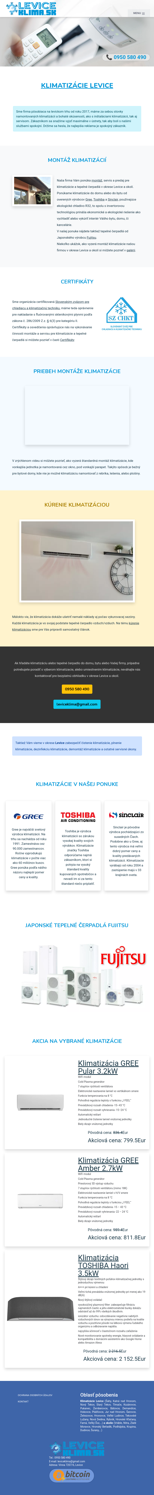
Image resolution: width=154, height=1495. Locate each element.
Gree (88, 199)
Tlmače (117, 1404)
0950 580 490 (77, 689)
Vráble (118, 1422)
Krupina (131, 1426)
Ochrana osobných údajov (35, 1395)
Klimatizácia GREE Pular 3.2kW (108, 1067)
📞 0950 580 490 (126, 57)
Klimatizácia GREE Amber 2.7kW (108, 1164)
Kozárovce (129, 1404)
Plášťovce (97, 1411)
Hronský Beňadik (102, 1426)
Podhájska (119, 1426)
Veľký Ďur (93, 1422)
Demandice (129, 1408)
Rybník (110, 1419)
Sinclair (113, 199)
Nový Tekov (87, 1404)
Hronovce (99, 1415)
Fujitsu (91, 237)
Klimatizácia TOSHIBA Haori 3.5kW (103, 1265)
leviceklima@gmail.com (77, 704)
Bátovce (115, 1408)
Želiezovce (86, 1415)
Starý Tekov (103, 1404)
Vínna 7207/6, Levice (70, 1464)
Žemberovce (100, 1408)
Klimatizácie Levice (77, 85)
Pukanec (85, 1408)
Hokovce (85, 1411)
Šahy (108, 1401)
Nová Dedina (97, 1419)
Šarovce (131, 1411)
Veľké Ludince (115, 1415)
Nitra (126, 1422)
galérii (131, 250)
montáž (97, 180)
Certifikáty (67, 340)
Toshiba (98, 199)
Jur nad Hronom (115, 1411)
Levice (100, 1401)
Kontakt (23, 1401)
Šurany (95, 1430)
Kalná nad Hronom (124, 1401)
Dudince (85, 1430)
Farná (83, 1422)
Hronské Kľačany (126, 1419)
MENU (139, 13)
